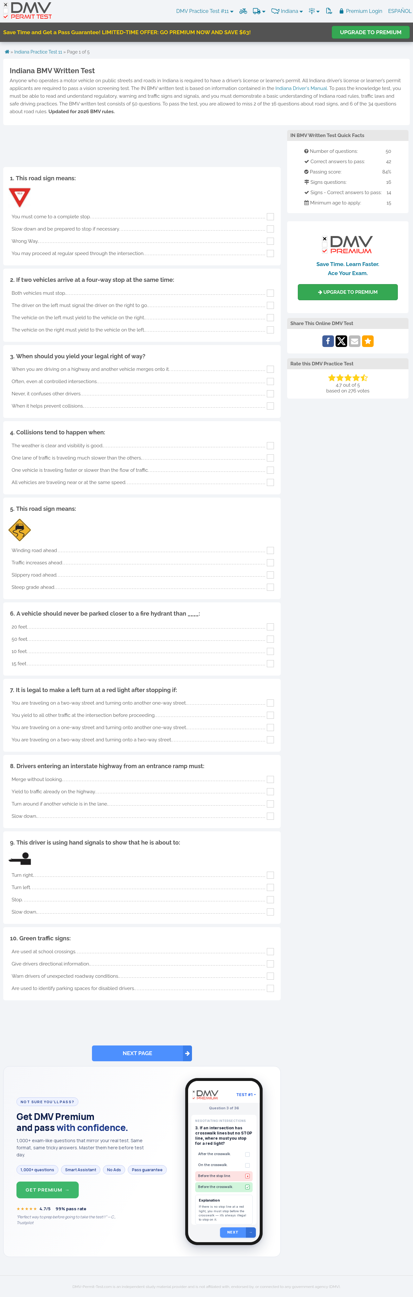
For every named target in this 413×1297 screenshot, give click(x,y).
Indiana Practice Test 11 (38, 51)
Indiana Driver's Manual (301, 88)
